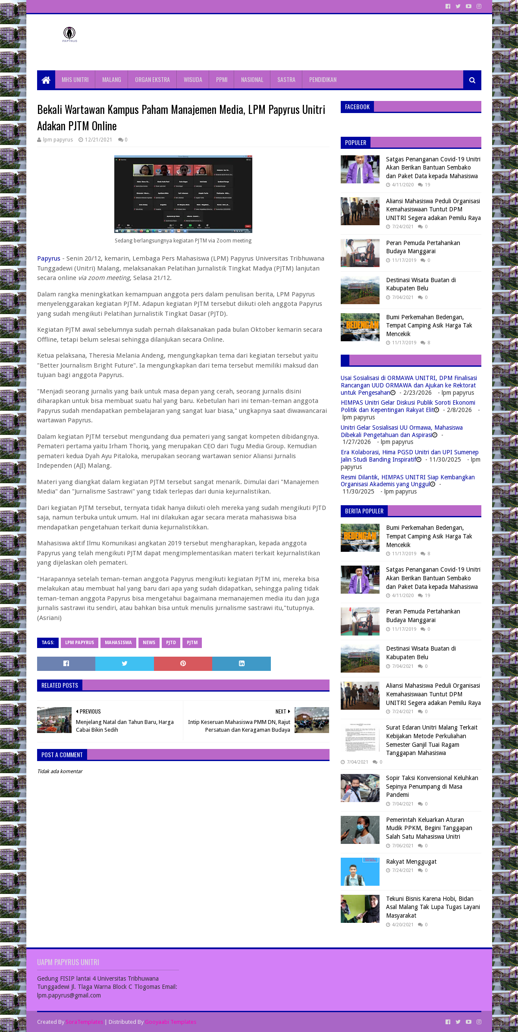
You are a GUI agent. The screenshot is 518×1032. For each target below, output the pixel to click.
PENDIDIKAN (322, 79)
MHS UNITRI (75, 79)
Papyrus (48, 258)
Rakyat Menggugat (411, 861)
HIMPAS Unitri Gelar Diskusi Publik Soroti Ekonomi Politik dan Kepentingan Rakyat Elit (408, 406)
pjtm (192, 642)
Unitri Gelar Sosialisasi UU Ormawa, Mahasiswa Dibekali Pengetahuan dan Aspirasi (402, 431)
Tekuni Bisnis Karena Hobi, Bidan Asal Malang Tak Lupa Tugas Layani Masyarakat (433, 907)
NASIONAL (252, 79)
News (149, 642)
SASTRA (286, 79)
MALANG (111, 79)
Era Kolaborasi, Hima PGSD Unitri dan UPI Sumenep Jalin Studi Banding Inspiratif (410, 456)
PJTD (171, 642)
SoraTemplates (84, 1022)
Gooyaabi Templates (170, 1022)
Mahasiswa (118, 642)
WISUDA (193, 79)
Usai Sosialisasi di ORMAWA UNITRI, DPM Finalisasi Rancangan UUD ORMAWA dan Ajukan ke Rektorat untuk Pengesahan (409, 385)
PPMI (221, 79)
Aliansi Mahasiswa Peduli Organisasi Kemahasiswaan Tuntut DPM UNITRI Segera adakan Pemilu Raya (433, 209)
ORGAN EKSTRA (152, 79)
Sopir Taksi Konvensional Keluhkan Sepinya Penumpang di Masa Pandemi (432, 786)
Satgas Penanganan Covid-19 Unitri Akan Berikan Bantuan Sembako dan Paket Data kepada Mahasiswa (433, 167)
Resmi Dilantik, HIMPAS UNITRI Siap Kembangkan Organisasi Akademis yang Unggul (408, 481)
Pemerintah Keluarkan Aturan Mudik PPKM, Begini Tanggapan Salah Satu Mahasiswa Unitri (429, 828)
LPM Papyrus (79, 642)
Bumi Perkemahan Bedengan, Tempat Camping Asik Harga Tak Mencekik (429, 325)
